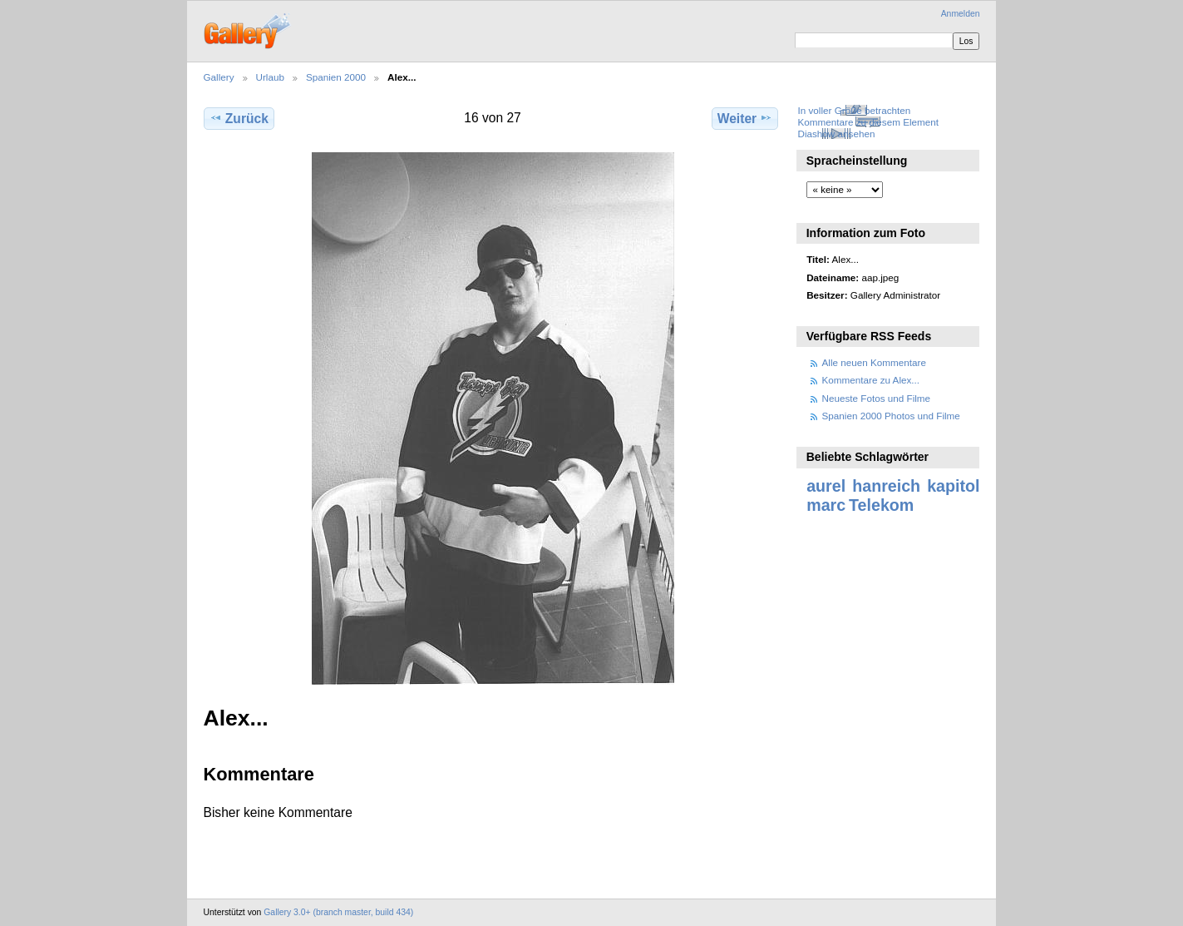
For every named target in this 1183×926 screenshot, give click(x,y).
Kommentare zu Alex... (871, 379)
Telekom (881, 505)
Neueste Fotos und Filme (876, 398)
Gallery (219, 77)
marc (825, 505)
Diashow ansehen (836, 133)
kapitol (953, 486)
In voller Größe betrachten (853, 110)
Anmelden (960, 13)
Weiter (745, 118)
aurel (825, 486)
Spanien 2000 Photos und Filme (891, 415)
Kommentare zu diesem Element (868, 121)
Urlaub (270, 77)
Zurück (239, 118)
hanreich (886, 486)
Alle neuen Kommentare (874, 362)
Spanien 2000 (336, 77)
